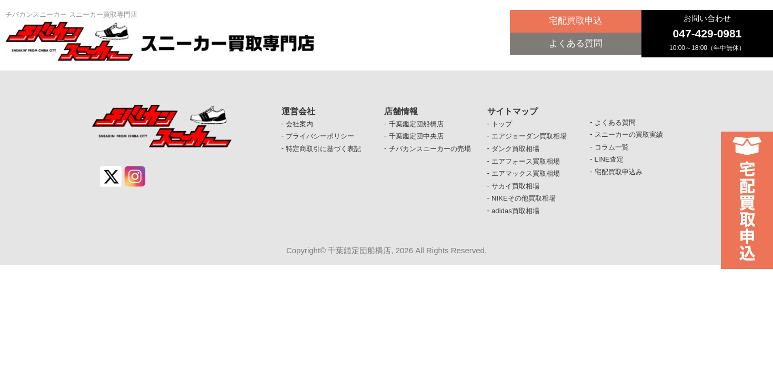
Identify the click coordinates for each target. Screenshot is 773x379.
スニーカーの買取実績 (631, 136)
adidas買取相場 (517, 217)
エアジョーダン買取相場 (532, 137)
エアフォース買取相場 (528, 163)
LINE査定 (610, 162)
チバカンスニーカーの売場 (433, 150)
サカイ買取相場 (517, 190)
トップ (502, 124)
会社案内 (300, 124)
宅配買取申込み (620, 175)
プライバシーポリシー (322, 137)
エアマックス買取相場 (528, 177)
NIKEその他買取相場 (525, 204)
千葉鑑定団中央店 (418, 137)
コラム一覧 (613, 149)
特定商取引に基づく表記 (326, 150)
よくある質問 (575, 45)
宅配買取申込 (576, 22)
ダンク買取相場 (517, 150)
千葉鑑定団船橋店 (418, 124)
